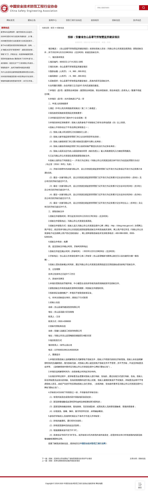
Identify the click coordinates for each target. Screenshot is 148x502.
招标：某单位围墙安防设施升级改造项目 (64, 461)
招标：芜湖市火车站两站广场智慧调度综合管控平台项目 (70, 458)
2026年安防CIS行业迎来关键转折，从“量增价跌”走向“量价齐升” (18, 36)
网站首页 (11, 20)
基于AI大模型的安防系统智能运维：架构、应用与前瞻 (18, 45)
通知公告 (32, 20)
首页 (52, 28)
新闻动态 (5, 28)
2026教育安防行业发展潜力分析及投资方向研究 (18, 41)
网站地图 (99, 483)
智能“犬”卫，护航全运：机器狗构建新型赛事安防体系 (18, 54)
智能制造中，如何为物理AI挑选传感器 (15, 68)
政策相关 (95, 20)
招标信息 (116, 20)
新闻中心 (53, 20)
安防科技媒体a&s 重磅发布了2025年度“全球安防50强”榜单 (18, 59)
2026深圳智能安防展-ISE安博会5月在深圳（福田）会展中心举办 (18, 76)
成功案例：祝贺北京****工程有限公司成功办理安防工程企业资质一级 (18, 63)
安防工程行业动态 (74, 20)
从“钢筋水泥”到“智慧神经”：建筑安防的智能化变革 (18, 50)
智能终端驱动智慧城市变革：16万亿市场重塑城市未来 (18, 81)
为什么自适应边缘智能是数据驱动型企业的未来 (18, 72)
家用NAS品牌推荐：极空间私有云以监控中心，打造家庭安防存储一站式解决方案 (18, 32)
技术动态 (137, 20)
